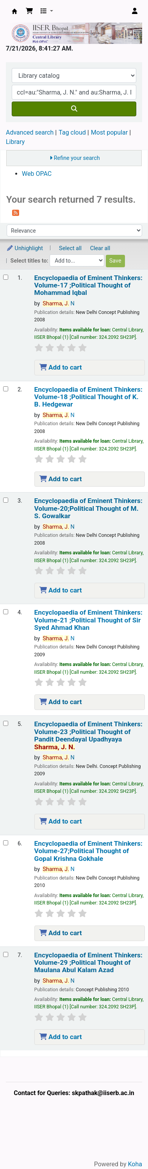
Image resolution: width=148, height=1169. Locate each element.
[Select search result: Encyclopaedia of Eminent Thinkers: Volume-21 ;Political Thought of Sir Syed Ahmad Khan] (5, 611)
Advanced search (29, 132)
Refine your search (77, 158)
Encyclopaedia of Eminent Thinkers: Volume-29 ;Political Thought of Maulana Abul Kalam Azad (88, 963)
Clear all (100, 248)
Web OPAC (37, 173)
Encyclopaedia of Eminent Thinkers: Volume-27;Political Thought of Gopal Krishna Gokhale (88, 851)
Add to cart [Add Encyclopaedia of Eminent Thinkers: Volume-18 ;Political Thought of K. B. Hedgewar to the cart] (60, 479)
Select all (70, 248)
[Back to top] (124, 1145)
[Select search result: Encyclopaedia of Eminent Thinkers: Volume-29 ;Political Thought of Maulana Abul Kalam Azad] (5, 954)
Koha (135, 1164)
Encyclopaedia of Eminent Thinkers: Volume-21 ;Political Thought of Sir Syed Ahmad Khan (88, 620)
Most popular (109, 132)
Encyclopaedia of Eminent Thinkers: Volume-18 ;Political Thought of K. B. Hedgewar (88, 397)
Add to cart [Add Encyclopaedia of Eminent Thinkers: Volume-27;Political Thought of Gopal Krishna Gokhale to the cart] (60, 933)
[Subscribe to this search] (15, 212)
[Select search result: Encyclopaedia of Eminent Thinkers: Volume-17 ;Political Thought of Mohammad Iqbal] (5, 277)
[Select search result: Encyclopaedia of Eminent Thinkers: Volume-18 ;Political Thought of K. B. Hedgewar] (5, 388)
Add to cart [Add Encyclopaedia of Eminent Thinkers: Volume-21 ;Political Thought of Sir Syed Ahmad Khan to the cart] (60, 702)
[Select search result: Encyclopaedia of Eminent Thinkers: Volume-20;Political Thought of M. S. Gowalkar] (5, 500)
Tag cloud (72, 132)
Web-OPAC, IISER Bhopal (14, 11)
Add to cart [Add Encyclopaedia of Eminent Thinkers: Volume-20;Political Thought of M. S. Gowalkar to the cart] (60, 590)
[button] (29, 11)
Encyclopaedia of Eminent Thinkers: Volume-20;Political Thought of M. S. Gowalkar (88, 508)
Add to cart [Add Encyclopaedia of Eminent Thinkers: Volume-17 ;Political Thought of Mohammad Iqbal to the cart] (60, 367)
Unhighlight (24, 248)
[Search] (74, 109)
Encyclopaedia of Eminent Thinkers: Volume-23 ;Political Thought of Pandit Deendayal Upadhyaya (88, 735)
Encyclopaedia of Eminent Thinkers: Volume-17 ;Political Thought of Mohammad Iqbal (88, 285)
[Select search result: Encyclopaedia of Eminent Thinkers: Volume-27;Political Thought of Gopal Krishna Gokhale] (5, 842)
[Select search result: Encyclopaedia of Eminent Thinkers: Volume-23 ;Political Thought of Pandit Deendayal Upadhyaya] (5, 723)
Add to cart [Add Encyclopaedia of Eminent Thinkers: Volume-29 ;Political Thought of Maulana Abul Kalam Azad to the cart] (60, 1037)
